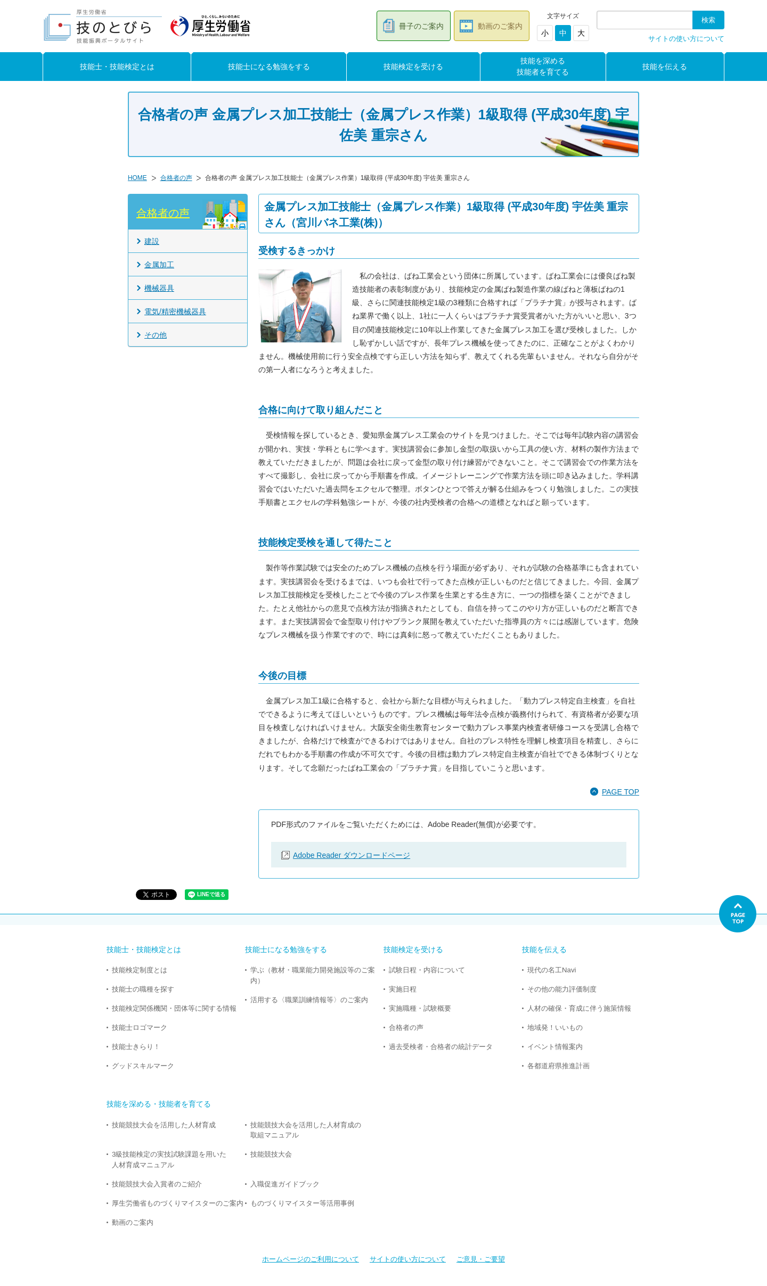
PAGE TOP (620, 792)
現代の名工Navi (551, 970)
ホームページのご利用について (310, 1259)
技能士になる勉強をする (269, 66)
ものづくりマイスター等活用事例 (302, 1203)
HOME (137, 178)
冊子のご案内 (421, 26)
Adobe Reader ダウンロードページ (351, 855)
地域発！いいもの (555, 1027)
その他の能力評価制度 (562, 989)
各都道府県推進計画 (558, 1066)
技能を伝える (664, 66)
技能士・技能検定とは (117, 66)
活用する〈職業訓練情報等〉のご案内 (309, 1000)
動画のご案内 (500, 26)
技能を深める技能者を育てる (543, 66)
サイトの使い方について (686, 39)
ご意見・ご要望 (480, 1259)
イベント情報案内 (555, 1047)
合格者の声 (176, 178)
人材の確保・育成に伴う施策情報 (579, 1008)
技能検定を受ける (413, 66)
